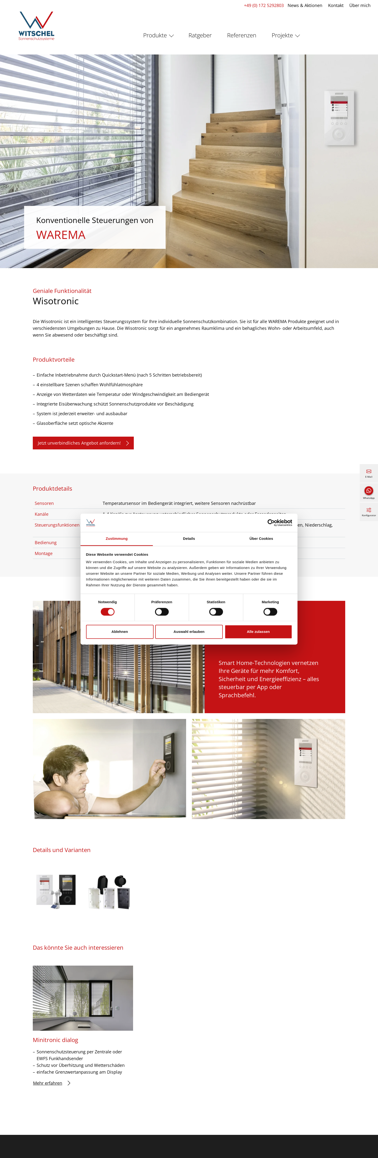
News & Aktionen (303, 5)
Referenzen (241, 35)
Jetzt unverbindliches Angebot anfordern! (83, 443)
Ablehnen (119, 632)
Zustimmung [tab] (117, 539)
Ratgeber (200, 35)
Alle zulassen (258, 632)
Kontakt (334, 5)
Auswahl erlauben (189, 632)
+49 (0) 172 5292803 (263, 5)
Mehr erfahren (51, 1083)
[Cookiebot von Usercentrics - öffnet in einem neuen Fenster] (271, 522)
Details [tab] (189, 539)
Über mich (358, 5)
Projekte (282, 35)
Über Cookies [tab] (261, 539)
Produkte (155, 35)
